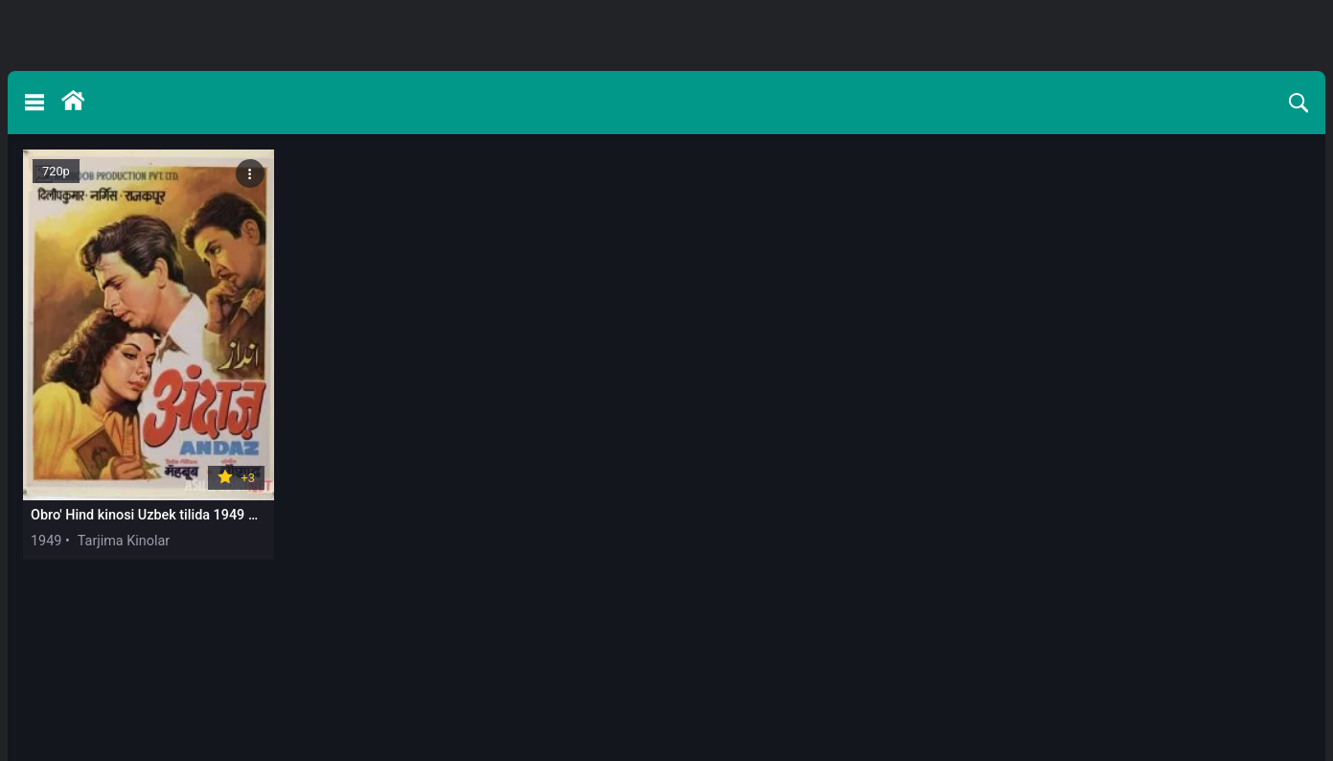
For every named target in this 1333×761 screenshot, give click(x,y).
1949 (46, 541)
